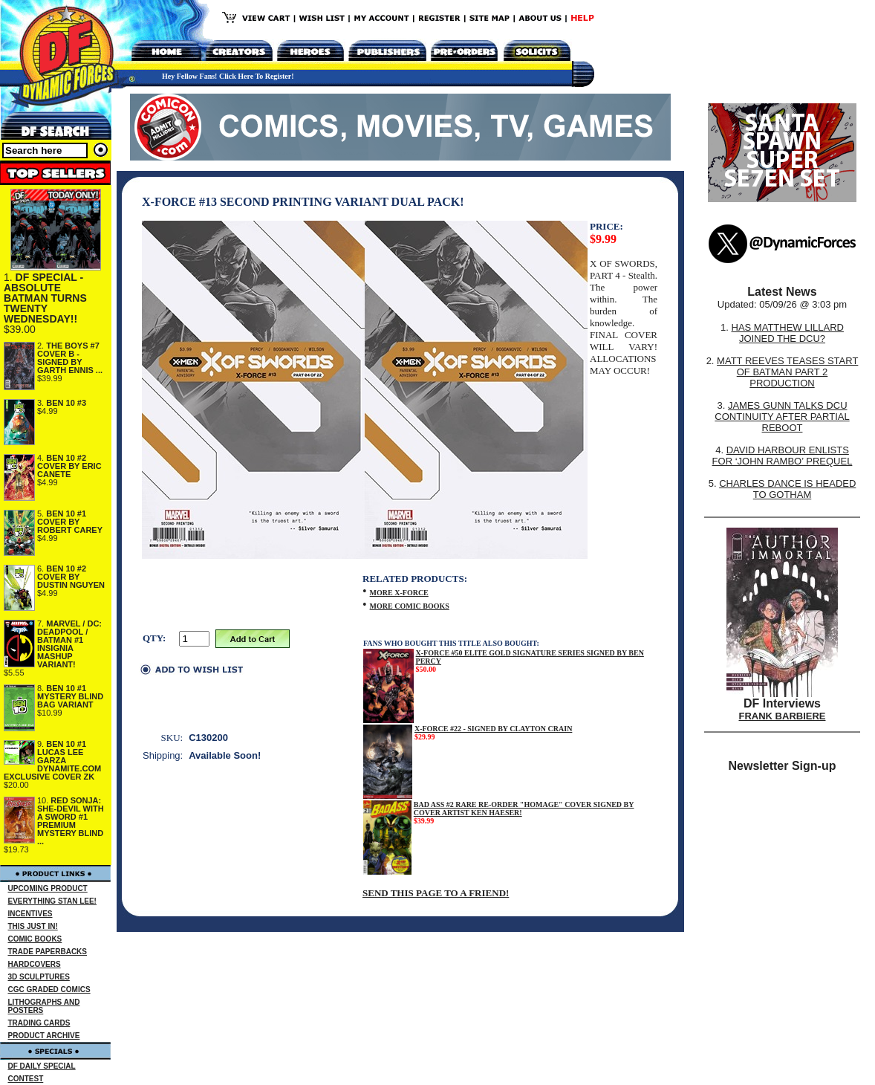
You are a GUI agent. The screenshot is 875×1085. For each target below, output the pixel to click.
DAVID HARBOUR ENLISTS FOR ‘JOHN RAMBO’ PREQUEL (782, 455)
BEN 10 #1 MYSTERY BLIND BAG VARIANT (70, 696)
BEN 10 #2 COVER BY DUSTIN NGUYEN (71, 576)
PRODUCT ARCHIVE (44, 1035)
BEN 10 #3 (66, 402)
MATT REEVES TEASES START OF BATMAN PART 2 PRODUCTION (787, 372)
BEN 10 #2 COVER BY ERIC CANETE (69, 466)
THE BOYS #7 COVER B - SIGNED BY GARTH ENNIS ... (70, 358)
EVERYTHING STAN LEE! (52, 901)
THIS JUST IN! (33, 926)
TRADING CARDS (39, 1023)
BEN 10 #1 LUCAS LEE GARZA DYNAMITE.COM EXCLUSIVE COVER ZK (52, 760)
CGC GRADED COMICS (49, 989)
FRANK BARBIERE (782, 716)
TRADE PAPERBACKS (48, 952)
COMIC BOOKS (35, 939)
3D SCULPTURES (39, 977)
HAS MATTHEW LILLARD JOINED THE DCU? (788, 333)
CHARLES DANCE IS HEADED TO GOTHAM (787, 489)
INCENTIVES (30, 914)
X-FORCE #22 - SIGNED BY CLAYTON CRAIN (493, 729)
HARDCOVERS (34, 964)
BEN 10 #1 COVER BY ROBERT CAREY (70, 521)
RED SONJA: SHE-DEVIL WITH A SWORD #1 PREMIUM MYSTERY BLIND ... (70, 821)
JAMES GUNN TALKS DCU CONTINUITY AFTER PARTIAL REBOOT (782, 416)
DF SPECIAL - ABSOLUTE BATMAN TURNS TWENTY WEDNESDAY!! (45, 298)
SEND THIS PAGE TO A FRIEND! (435, 892)
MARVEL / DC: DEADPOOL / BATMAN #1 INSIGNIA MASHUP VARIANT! (69, 644)
